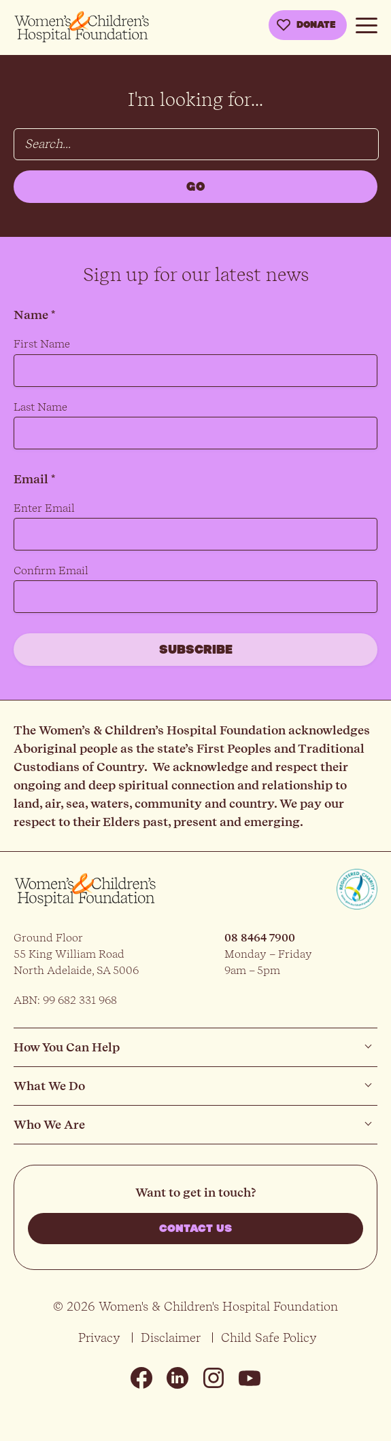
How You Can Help (67, 1047)
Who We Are (49, 1124)
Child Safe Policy (269, 1337)
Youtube (249, 1378)
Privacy (99, 1337)
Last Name (40, 406)
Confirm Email (51, 570)
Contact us (195, 1228)
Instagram (213, 1378)
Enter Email (44, 508)
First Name (42, 343)
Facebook (141, 1378)
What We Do (49, 1086)
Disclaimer (171, 1337)
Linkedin (177, 1378)
